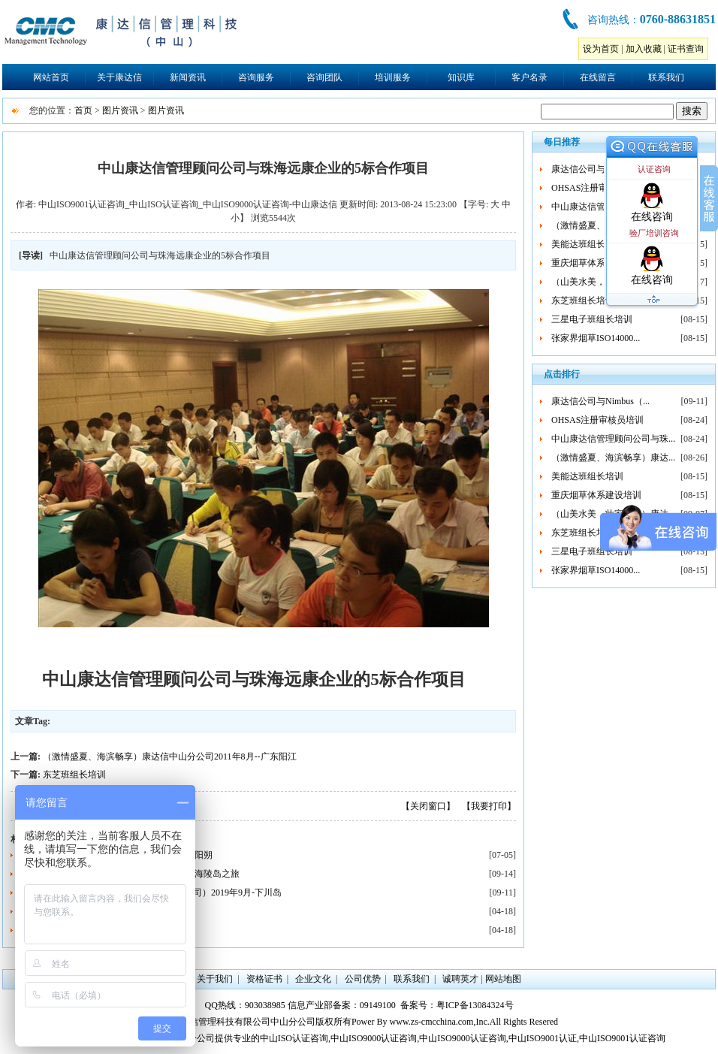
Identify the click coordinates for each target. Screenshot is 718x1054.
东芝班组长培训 (74, 774)
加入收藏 (644, 49)
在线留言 (598, 77)
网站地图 (503, 979)
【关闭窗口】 (428, 806)
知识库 (461, 77)
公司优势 (363, 979)
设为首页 (601, 49)
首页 (83, 110)
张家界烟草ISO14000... (595, 338)
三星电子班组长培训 (591, 319)
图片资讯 (120, 110)
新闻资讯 (188, 77)
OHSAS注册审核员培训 (597, 188)
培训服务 (393, 77)
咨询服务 (256, 77)
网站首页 (51, 77)
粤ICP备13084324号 (475, 1005)
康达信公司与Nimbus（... (600, 169)
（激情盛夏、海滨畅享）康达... (613, 457)
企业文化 (313, 979)
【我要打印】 (489, 806)
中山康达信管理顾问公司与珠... (613, 438)
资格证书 (264, 979)
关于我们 (215, 979)
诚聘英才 (460, 979)
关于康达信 (119, 77)
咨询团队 (324, 77)
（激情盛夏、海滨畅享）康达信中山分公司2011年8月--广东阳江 (170, 756)
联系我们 (666, 77)
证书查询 (686, 49)
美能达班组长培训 (587, 244)
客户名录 (529, 77)
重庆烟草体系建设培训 (596, 263)
